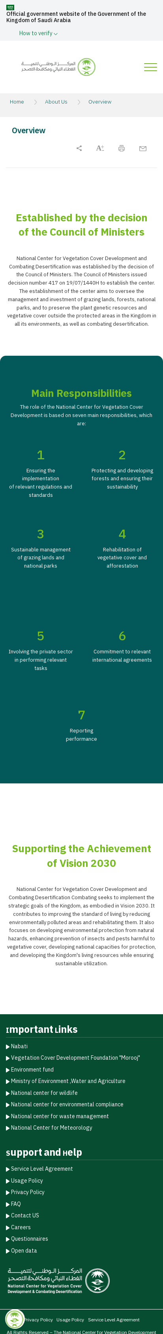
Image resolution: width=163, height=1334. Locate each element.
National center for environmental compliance (67, 1104)
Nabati (19, 1046)
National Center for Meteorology (51, 1127)
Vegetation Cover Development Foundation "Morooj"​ (75, 1057)
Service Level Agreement (42, 1168)
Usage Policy (27, 1180)
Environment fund (32, 1069)
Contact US (25, 1215)
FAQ (16, 1203)
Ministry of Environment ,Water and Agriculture (68, 1081)
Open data (24, 1250)
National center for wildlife (44, 1092)
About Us (56, 102)
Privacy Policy (28, 1192)
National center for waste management (60, 1115)
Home (17, 102)
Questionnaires (29, 1238)
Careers (21, 1227)
